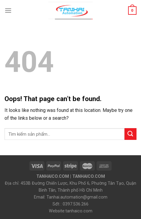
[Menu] (8, 10)
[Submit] (130, 134)
